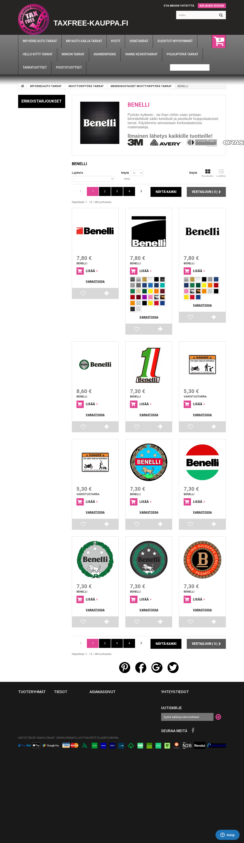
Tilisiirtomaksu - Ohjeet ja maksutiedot (67, 793)
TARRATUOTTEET (29, 733)
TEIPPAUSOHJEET (65, 738)
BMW (26, 142)
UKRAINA (24, 753)
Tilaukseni (97, 702)
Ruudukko (208, 173)
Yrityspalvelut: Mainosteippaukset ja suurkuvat (68, 807)
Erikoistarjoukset (41, 101)
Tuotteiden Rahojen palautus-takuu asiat (68, 717)
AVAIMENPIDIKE (28, 746)
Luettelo (221, 173)
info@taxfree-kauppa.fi (196, 703)
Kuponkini (97, 727)
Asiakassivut (103, 692)
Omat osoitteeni (102, 714)
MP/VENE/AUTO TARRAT (46, 86)
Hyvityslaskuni (101, 708)
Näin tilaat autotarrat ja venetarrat (65, 759)
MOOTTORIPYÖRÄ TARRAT (86, 86)
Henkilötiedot (100, 721)
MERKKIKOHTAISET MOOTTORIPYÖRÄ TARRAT (141, 86)
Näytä (125, 172)
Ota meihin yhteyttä (179, 5)
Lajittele (77, 172)
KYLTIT (22, 759)
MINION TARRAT (29, 740)
